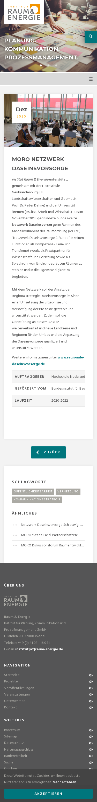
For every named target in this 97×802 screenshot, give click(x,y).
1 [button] (40, 65)
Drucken (10, 769)
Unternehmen (14, 701)
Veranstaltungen (17, 695)
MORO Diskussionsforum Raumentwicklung (53, 545)
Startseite (12, 675)
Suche (8, 762)
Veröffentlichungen (19, 688)
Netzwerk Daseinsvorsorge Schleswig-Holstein (53, 525)
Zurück (48, 452)
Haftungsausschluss (18, 750)
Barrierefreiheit (15, 756)
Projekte (11, 681)
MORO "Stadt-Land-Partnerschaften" (49, 535)
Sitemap (10, 737)
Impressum (12, 730)
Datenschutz (14, 743)
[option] (48, 36)
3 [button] (56, 65)
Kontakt (10, 707)
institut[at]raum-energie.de (39, 649)
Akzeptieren (48, 794)
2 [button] (48, 65)
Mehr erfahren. (65, 782)
